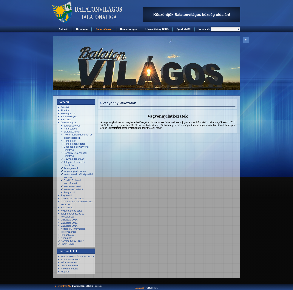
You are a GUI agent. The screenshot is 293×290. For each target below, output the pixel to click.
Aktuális (63, 29)
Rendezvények (128, 29)
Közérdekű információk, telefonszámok (73, 230)
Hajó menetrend (69, 268)
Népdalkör (204, 29)
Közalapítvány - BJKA (72, 241)
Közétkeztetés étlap (71, 210)
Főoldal (65, 107)
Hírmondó (82, 29)
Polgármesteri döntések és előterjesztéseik (78, 136)
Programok (70, 192)
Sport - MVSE (68, 244)
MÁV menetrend (69, 262)
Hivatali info (67, 207)
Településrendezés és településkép (72, 215)
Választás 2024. (69, 219)
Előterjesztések (72, 131)
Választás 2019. (69, 222)
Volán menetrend (70, 265)
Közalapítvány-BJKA (157, 29)
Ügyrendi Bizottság (74, 159)
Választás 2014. (69, 225)
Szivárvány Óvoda (71, 259)
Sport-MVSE (184, 29)
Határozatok (70, 128)
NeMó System (152, 288)
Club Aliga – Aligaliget (72, 198)
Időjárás (65, 271)
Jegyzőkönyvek (72, 125)
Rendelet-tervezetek (74, 143)
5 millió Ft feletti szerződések (72, 182)
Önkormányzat (103, 29)
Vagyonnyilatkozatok (75, 171)
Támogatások (71, 168)
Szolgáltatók (67, 235)
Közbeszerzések (72, 186)
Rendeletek (70, 140)
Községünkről (68, 113)
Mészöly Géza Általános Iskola (77, 256)
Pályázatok (67, 195)
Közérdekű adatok (73, 189)
